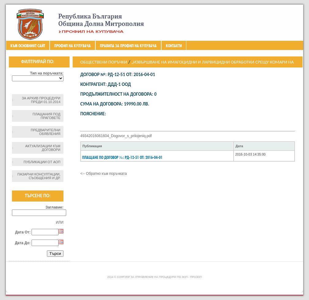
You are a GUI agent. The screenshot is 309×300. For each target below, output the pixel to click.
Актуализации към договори (42, 148)
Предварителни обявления (45, 132)
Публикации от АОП (42, 162)
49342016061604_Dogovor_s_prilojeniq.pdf (116, 136)
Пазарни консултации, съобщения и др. (38, 176)
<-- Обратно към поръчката (103, 173)
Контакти (174, 45)
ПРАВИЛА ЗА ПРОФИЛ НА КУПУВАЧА (128, 45)
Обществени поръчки (103, 62)
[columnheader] (157, 146)
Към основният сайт (27, 45)
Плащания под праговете (46, 116)
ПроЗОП (196, 277)
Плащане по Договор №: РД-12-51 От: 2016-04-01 (122, 157)
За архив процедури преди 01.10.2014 (41, 100)
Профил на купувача (72, 45)
